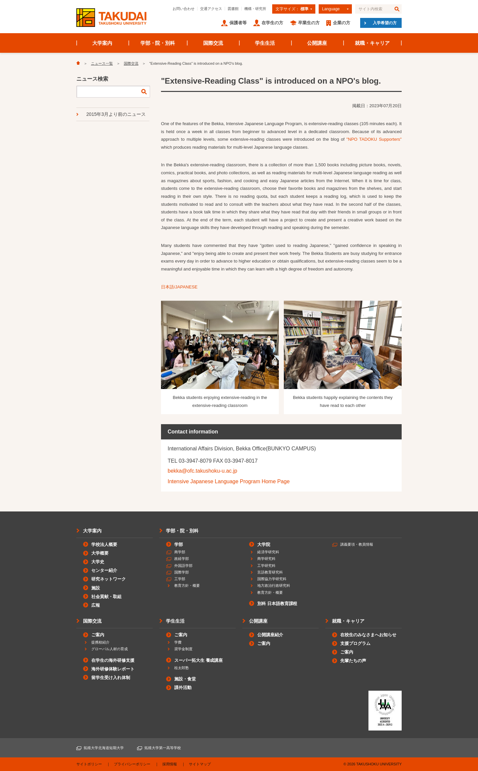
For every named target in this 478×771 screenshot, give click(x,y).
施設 (95, 587)
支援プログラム (355, 643)
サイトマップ (200, 764)
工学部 (179, 579)
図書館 (233, 9)
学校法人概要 (104, 544)
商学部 (179, 552)
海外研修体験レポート (112, 668)
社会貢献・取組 (106, 596)
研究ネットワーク (108, 579)
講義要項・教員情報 (356, 544)
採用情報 (169, 764)
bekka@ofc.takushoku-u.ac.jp (202, 471)
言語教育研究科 (270, 572)
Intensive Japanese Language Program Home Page (229, 481)
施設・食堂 (185, 678)
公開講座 (317, 43)
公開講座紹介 (270, 634)
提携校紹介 (100, 642)
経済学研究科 (268, 552)
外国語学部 (183, 566)
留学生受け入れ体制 (110, 677)
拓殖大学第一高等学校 (162, 748)
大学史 (97, 561)
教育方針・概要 (187, 585)
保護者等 (238, 22)
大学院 (263, 544)
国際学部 (181, 572)
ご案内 (97, 634)
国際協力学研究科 (271, 579)
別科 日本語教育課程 (277, 603)
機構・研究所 (255, 9)
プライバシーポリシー (132, 764)
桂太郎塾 (181, 668)
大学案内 (102, 43)
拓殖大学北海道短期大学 (104, 748)
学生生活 (265, 43)
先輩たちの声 (353, 660)
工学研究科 (266, 566)
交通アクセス (211, 9)
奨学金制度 (183, 649)
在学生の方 (272, 22)
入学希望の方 (385, 23)
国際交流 (213, 43)
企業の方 (341, 22)
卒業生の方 (309, 22)
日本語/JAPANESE (179, 286)
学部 (178, 544)
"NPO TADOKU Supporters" (374, 139)
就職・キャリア (372, 43)
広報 (95, 605)
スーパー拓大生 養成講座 (198, 660)
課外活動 (183, 687)
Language (331, 9)
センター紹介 (104, 570)
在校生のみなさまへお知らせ (368, 634)
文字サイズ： (292, 9)
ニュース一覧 (102, 63)
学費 (178, 642)
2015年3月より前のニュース (116, 114)
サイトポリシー (89, 764)
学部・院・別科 (157, 43)
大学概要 (100, 553)
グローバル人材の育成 (109, 649)
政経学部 (181, 559)
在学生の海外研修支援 (112, 660)
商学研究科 (266, 559)
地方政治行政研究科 (273, 585)
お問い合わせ (184, 9)
